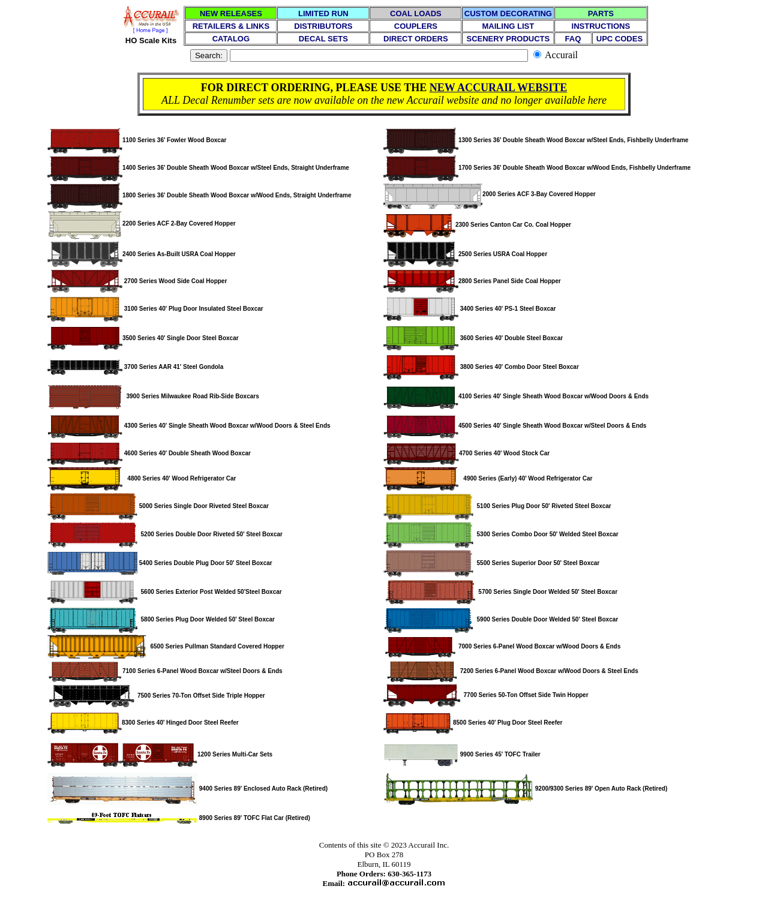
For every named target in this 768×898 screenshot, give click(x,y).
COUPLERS (415, 26)
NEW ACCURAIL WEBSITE (498, 88)
